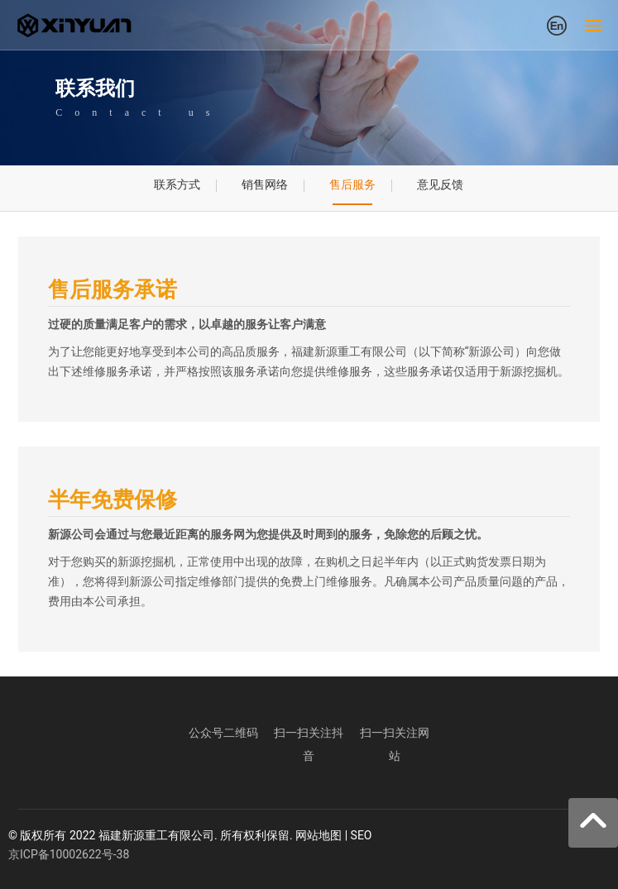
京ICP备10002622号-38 (68, 854)
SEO (361, 835)
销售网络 (265, 185)
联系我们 (95, 88)
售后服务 (352, 185)
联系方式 (177, 185)
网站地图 (318, 835)
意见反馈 (440, 185)
